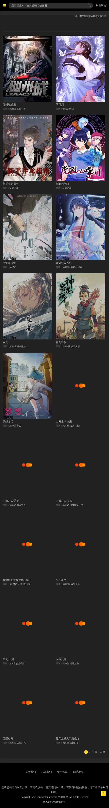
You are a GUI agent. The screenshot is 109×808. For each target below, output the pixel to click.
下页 (95, 752)
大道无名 (61, 659)
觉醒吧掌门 (62, 183)
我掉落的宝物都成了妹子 (17, 580)
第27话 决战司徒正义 (73, 505)
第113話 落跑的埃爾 (72, 267)
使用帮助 (62, 771)
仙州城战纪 (9, 104)
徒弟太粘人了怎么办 (67, 738)
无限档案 (8, 738)
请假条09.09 (68, 109)
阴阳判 (60, 104)
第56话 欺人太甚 (17, 505)
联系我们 (46, 771)
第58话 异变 (15, 426)
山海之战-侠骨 (64, 421)
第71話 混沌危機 (71, 663)
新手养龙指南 (10, 183)
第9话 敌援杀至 (17, 663)
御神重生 (61, 580)
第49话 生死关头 (17, 743)
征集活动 (13, 188)
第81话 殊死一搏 (17, 109)
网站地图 (78, 771)
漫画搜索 (17, 5)
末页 (102, 752)
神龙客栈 (61, 342)
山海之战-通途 (11, 500)
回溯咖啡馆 (9, 263)
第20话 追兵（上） (72, 426)
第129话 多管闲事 (71, 346)
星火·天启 (8, 659)
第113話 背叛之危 (71, 584)
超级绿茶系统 (63, 263)
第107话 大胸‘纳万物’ (19, 584)
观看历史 (101, 5)
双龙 (5, 342)
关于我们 (30, 771)
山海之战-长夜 (64, 500)
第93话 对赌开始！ (18, 346)
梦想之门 (8, 421)
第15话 (12, 267)
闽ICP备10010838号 (54, 801)
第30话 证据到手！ (72, 743)
